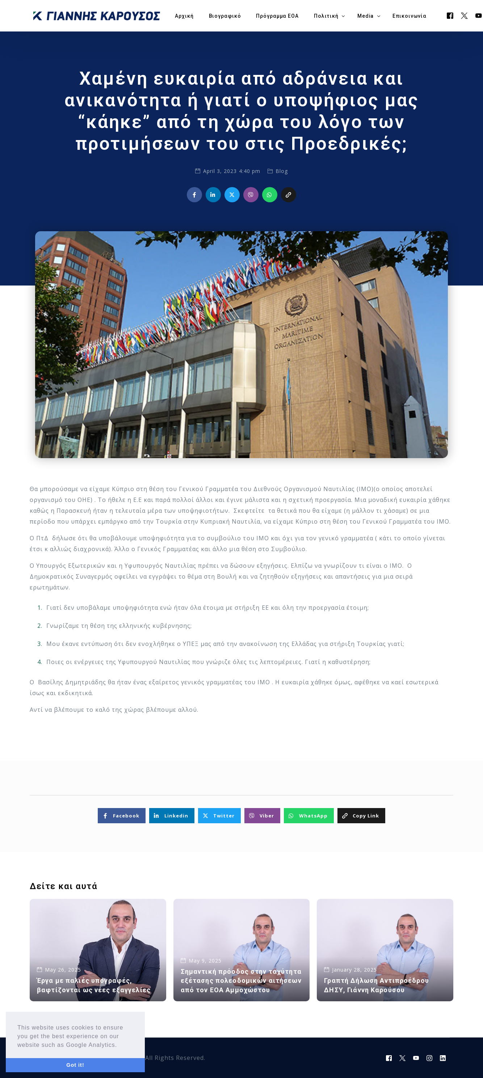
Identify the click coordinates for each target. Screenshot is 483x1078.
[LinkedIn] (443, 1058)
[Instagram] (429, 1058)
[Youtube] (416, 1058)
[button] (120, 1045)
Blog (282, 171)
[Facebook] (450, 15)
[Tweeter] (464, 15)
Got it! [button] (75, 1065)
